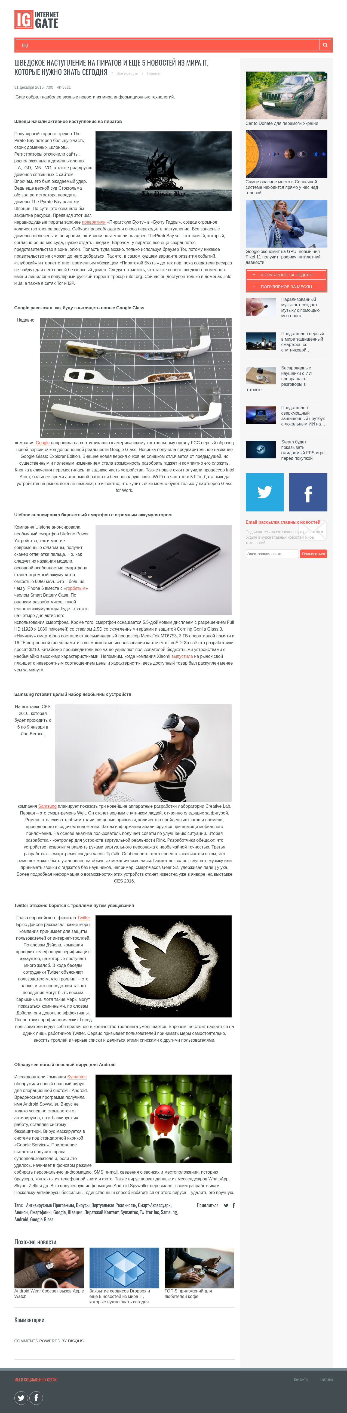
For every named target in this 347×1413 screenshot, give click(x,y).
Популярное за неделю (286, 275)
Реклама (326, 1365)
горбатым (75, 588)
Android (21, 1219)
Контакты (301, 1365)
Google (43, 442)
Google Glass (41, 1219)
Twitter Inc (149, 1211)
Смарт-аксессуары (154, 1204)
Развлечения (61, 45)
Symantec (77, 1077)
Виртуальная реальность (113, 1204)
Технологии (32, 45)
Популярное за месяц (286, 286)
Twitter (83, 917)
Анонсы (21, 1211)
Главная (154, 73)
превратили (94, 222)
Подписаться (313, 554)
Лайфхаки (135, 45)
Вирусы (83, 1204)
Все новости (127, 73)
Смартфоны (40, 1211)
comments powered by (49, 1327)
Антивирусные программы (50, 1204)
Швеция (75, 1211)
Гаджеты (186, 45)
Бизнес (89, 45)
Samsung (47, 806)
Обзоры (161, 45)
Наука (111, 45)
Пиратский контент (101, 1211)
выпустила (182, 656)
